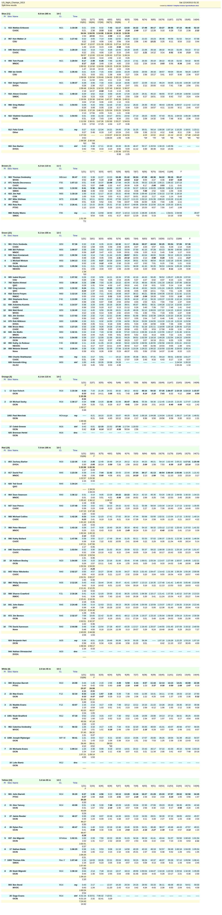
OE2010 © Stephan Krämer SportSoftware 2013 (183, 5)
